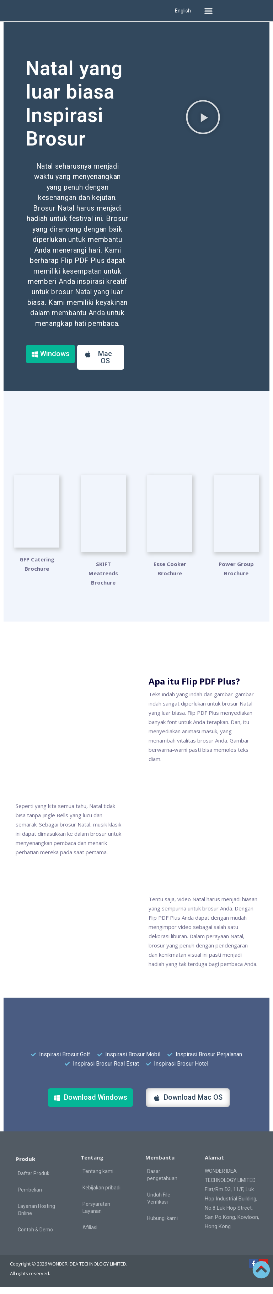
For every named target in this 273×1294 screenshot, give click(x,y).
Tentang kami (97, 1178)
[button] (208, 10)
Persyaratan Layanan (96, 1214)
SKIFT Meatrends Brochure (103, 580)
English (183, 11)
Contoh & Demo (35, 1237)
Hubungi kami (162, 1225)
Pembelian (30, 1197)
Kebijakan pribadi (101, 1195)
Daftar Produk (33, 1180)
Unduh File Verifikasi (158, 1205)
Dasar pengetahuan (162, 1182)
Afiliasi (89, 1234)
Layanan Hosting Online (36, 1216)
